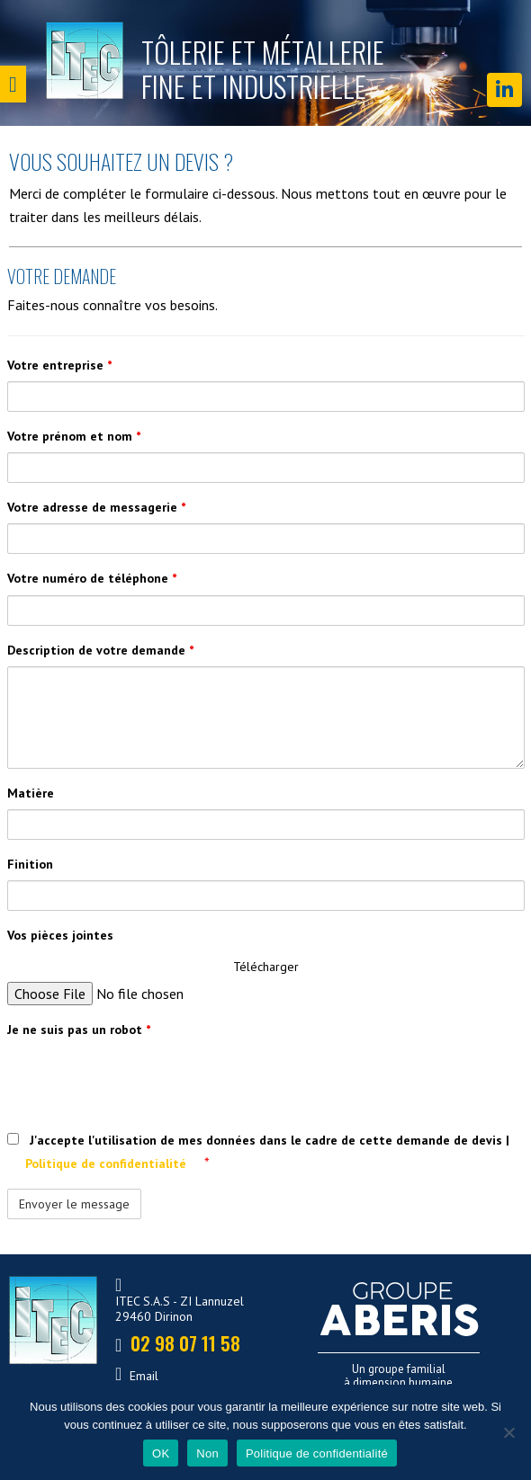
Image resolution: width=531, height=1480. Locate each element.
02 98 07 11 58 (179, 1365)
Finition (30, 864)
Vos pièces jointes (60, 935)
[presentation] (144, 1081)
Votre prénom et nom (73, 436)
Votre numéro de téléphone (91, 578)
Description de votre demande (100, 650)
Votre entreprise (59, 365)
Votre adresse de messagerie (96, 507)
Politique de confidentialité (107, 1163)
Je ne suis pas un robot (78, 1029)
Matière (30, 793)
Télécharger (266, 966)
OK (160, 1453)
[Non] (509, 1432)
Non (207, 1453)
